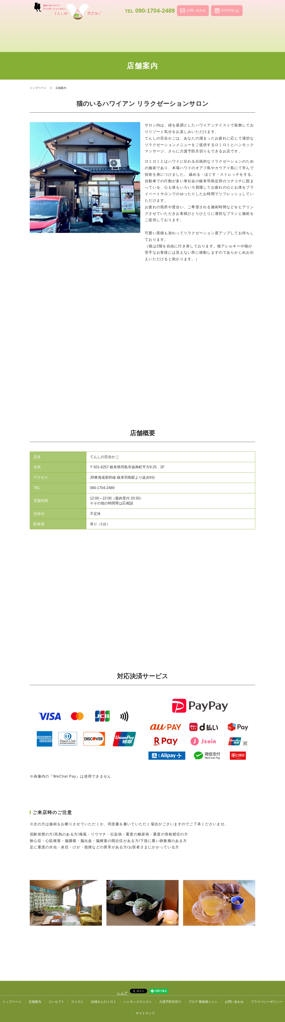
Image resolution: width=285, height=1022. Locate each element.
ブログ (241, 30)
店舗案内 (72, 30)
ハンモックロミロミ (184, 30)
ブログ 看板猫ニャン (203, 988)
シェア (122, 980)
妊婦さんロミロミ (156, 30)
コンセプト (100, 30)
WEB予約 (227, 10)
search (249, 10)
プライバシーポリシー (267, 988)
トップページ (43, 30)
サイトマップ (145, 1000)
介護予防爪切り (212, 30)
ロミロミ (128, 30)
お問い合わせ (196, 10)
